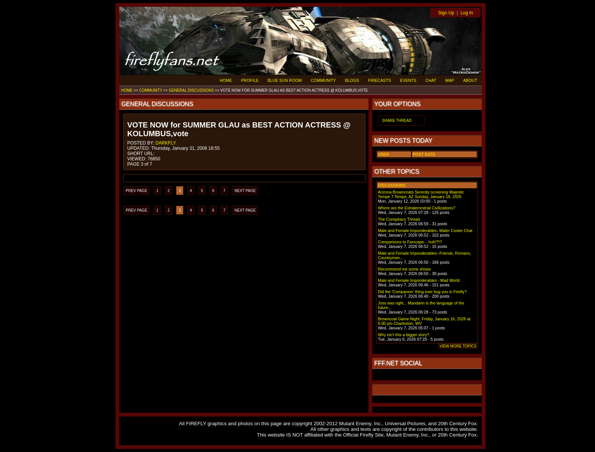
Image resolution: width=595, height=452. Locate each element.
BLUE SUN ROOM (285, 80)
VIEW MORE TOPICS (458, 346)
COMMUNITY (323, 80)
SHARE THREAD (397, 120)
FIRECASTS (379, 80)
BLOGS (352, 80)
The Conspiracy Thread (399, 219)
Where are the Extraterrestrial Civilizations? (416, 208)
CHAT (430, 80)
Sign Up (446, 12)
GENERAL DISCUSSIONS (191, 90)
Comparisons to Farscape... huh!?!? (410, 242)
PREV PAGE (136, 191)
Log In (467, 12)
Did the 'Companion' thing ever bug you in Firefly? (422, 291)
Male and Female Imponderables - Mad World (419, 280)
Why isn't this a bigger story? (403, 334)
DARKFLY (166, 143)
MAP (449, 80)
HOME (226, 80)
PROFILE (249, 80)
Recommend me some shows (404, 269)
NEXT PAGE (245, 191)
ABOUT (470, 80)
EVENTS (408, 80)
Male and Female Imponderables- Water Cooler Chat (425, 230)
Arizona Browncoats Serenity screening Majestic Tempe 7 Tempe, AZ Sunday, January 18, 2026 (421, 194)
